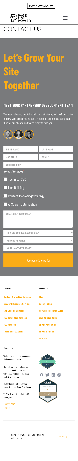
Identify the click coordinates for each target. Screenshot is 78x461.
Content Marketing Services (17, 296)
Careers (43, 338)
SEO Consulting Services (15, 317)
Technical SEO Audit (13, 331)
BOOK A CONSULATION (41, 5)
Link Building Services (13, 310)
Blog (41, 296)
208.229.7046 (9, 404)
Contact (6, 407)
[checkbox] (38, 191)
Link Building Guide (48, 317)
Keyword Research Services (17, 303)
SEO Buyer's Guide (47, 324)
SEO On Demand (46, 331)
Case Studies (45, 303)
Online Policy (61, 436)
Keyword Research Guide (51, 310)
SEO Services (9, 324)
